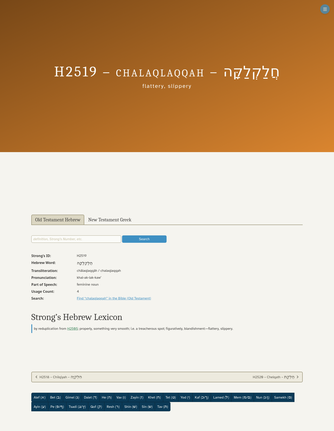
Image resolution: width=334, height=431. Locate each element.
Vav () (121, 397)
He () (107, 397)
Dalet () (90, 397)
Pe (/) (57, 406)
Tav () (162, 406)
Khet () (154, 397)
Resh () (113, 406)
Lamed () (221, 397)
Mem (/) (242, 397)
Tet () (170, 397)
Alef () (39, 397)
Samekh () (283, 397)
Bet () (55, 397)
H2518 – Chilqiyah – (58, 377)
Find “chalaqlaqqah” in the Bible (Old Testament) (114, 298)
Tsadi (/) (77, 406)
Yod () (185, 397)
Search (144, 239)
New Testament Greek (109, 220)
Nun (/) (262, 397)
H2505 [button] (72, 328)
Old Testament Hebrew (57, 220)
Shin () (130, 406)
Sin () (147, 406)
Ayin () (40, 406)
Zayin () (136, 397)
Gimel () (72, 397)
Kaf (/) (202, 397)
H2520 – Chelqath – (276, 377)
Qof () (96, 406)
